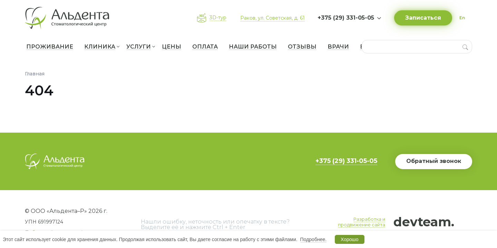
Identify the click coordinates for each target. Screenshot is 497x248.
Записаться (423, 17)
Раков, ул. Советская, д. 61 (272, 18)
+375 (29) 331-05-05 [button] (346, 17)
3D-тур (217, 17)
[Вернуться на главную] (70, 18)
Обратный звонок (433, 161)
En (462, 17)
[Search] (465, 46)
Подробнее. (313, 239)
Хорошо (350, 239)
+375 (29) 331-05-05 (346, 161)
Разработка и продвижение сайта (361, 221)
